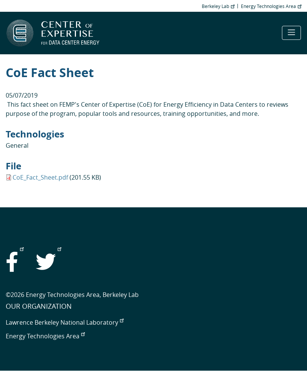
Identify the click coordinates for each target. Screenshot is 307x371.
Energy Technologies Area (271, 6)
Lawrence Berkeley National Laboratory (64, 322)
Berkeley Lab (218, 6)
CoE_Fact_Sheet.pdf (40, 177)
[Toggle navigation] (291, 33)
